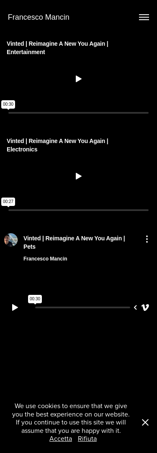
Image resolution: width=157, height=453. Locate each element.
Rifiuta (87, 438)
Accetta (60, 438)
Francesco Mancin (38, 17)
